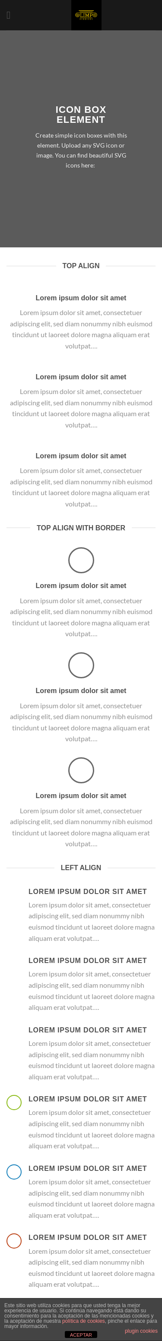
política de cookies (83, 1321)
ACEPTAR (81, 1335)
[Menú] (11, 15)
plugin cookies (141, 1331)
